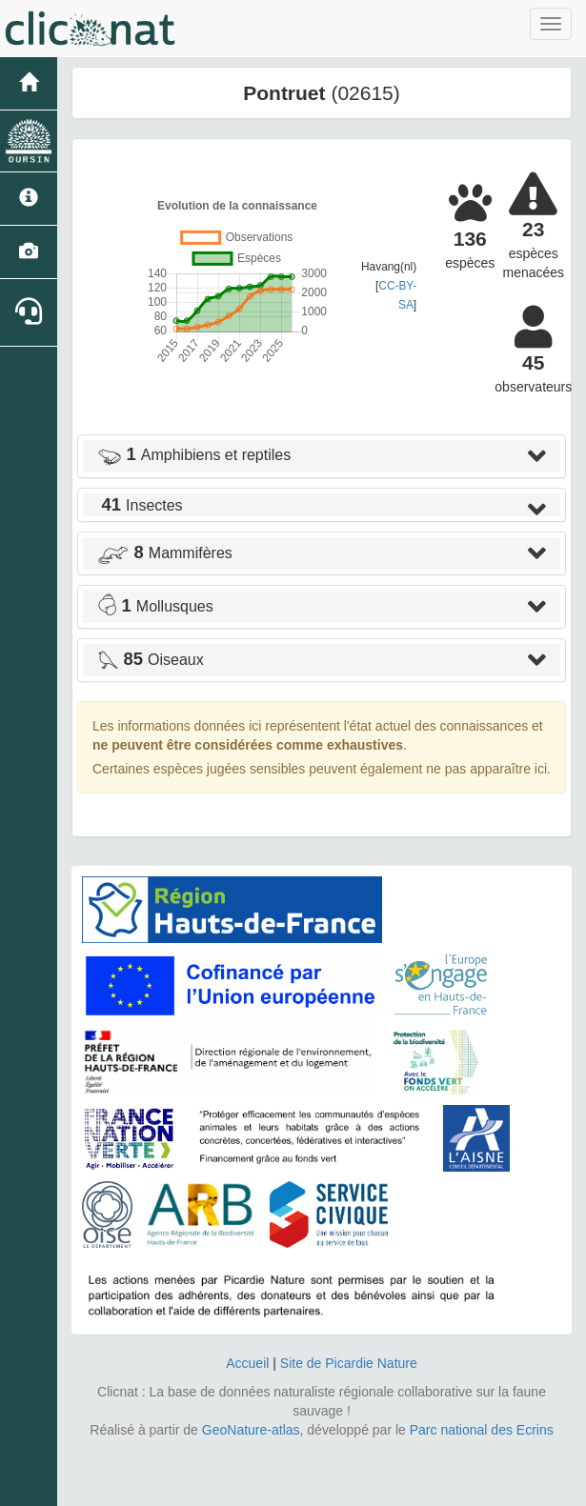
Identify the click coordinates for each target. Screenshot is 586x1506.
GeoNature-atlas (251, 1429)
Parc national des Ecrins (482, 1429)
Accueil (247, 1363)
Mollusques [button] (155, 606)
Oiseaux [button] (150, 660)
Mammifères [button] (164, 553)
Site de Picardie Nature (348, 1363)
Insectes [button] (140, 505)
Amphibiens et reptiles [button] (194, 455)
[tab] (321, 456)
